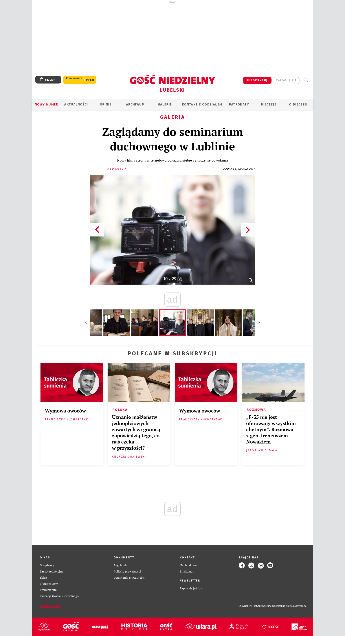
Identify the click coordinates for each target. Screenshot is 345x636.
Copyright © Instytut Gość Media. (257, 606)
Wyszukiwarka (306, 80)
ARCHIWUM (135, 104)
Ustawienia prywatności (129, 578)
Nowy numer (46, 104)
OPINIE (106, 104)
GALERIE (165, 104)
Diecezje (268, 104)
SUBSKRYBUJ (257, 80)
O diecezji (298, 104)
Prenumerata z (74, 80)
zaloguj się (286, 80)
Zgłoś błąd (50, 606)
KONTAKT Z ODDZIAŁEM (202, 104)
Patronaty (239, 104)
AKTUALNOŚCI (76, 104)
